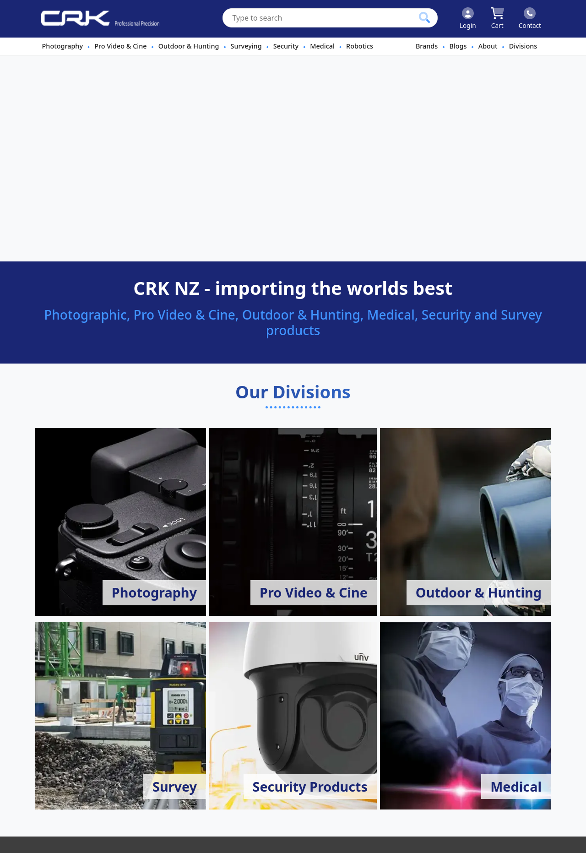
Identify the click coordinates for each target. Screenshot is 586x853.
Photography (62, 46)
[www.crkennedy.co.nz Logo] (97, 18)
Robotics (359, 46)
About (488, 46)
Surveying (246, 46)
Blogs (458, 46)
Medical (322, 46)
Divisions (523, 46)
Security (285, 46)
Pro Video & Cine (120, 46)
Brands (427, 46)
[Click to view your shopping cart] (497, 19)
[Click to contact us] (529, 19)
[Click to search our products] (424, 17)
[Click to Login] (467, 19)
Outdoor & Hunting (188, 46)
